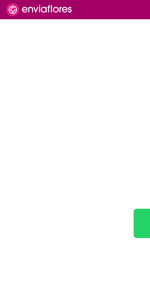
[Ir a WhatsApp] (142, 223)
